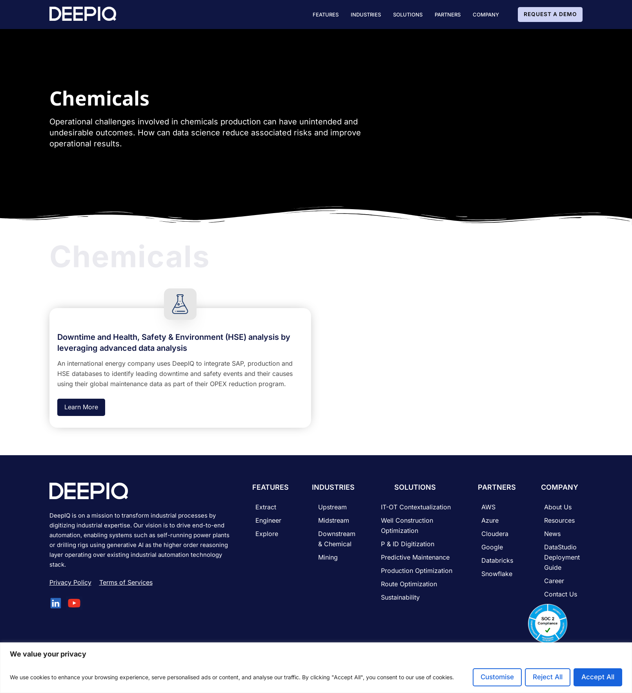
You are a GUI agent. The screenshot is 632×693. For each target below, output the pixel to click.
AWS (488, 507)
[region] (316, 667)
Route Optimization (409, 584)
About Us (558, 507)
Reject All (548, 677)
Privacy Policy (70, 582)
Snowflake (496, 574)
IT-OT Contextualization (416, 507)
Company (486, 14)
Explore (266, 534)
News (552, 534)
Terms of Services (126, 582)
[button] (326, 14)
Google (492, 547)
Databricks (497, 560)
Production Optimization (416, 570)
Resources (559, 520)
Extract (265, 507)
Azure (490, 520)
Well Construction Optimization (407, 525)
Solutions (408, 14)
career (554, 581)
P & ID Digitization (407, 544)
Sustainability (400, 597)
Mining (328, 557)
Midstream (333, 520)
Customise (497, 677)
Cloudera (494, 534)
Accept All (597, 677)
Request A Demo (550, 14)
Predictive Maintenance (415, 557)
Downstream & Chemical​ (336, 539)
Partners (448, 14)
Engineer (268, 520)
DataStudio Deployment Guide (562, 557)
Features (326, 14)
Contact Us (560, 594)
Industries (366, 14)
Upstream (332, 507)
